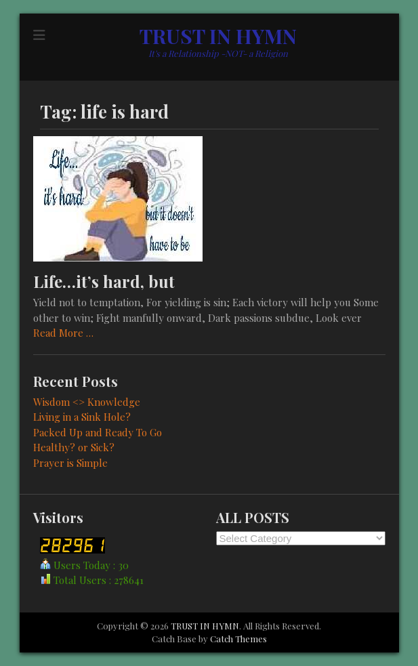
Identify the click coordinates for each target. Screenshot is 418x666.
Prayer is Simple (70, 463)
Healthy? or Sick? (73, 447)
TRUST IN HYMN (218, 35)
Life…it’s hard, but (104, 281)
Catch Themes (238, 638)
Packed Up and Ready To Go (97, 432)
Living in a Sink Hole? (82, 416)
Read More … (63, 332)
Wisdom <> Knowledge (86, 402)
